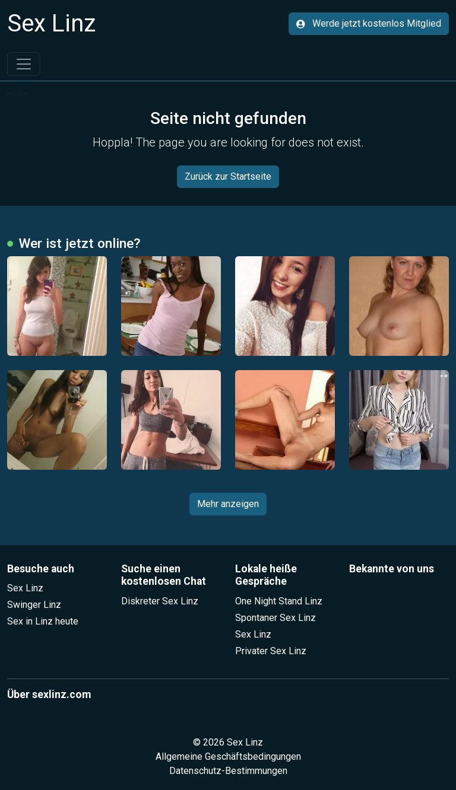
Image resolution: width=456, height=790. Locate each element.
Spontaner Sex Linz (275, 617)
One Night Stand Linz (278, 601)
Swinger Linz (34, 604)
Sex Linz (25, 588)
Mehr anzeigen (228, 503)
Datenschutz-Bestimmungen (228, 770)
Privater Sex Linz (270, 651)
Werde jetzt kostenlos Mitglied (368, 23)
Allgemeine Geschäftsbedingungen (228, 756)
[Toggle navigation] (23, 64)
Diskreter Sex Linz (159, 601)
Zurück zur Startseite (228, 176)
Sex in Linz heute (42, 621)
